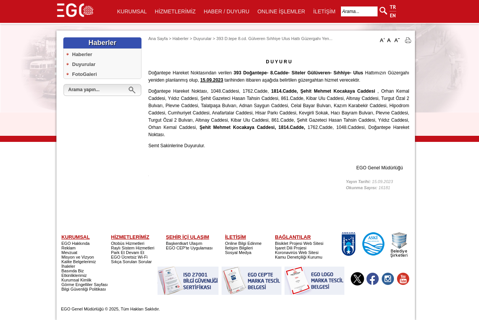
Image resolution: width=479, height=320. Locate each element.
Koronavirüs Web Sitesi (296, 252)
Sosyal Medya (238, 252)
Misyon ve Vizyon (77, 257)
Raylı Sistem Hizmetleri (132, 248)
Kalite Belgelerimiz (78, 261)
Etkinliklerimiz (74, 275)
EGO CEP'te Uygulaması (189, 248)
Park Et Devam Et (127, 252)
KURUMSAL (132, 11)
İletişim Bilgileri (239, 248)
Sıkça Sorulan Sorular (131, 261)
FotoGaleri (84, 74)
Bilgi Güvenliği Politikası (83, 289)
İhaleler (68, 266)
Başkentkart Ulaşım (184, 243)
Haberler (82, 54)
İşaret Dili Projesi (291, 248)
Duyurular (83, 64)
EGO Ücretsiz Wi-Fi (129, 257)
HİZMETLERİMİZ (175, 11)
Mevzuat (69, 252)
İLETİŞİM (324, 11)
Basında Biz (72, 271)
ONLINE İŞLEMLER (281, 11)
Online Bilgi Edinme (243, 243)
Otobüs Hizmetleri (127, 243)
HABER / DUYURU (226, 11)
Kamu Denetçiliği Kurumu (298, 257)
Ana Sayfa (158, 38)
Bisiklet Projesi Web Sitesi (299, 243)
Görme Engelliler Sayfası (84, 284)
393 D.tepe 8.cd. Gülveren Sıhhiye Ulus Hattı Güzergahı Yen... (274, 38)
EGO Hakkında (75, 243)
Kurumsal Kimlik (76, 280)
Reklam (68, 248)
